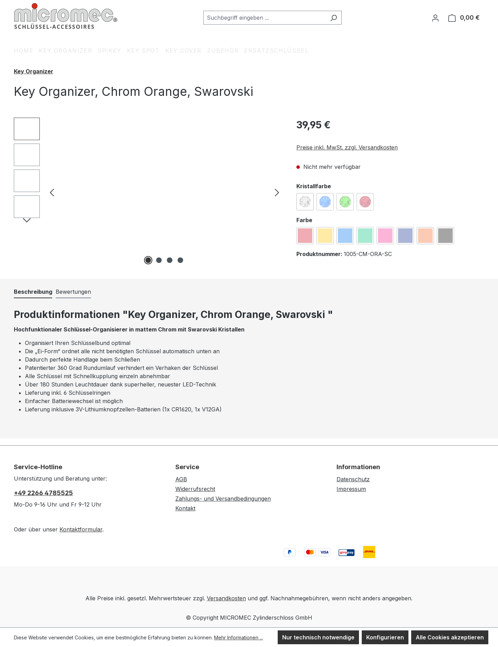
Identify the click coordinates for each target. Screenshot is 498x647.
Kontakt (185, 508)
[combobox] (264, 18)
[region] (148, 192)
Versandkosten (226, 598)
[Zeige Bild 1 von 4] (148, 260)
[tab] (33, 292)
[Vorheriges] (52, 192)
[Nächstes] (277, 192)
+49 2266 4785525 (43, 492)
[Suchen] (333, 18)
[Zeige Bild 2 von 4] (159, 260)
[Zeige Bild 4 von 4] (180, 260)
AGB (181, 479)
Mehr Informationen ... (238, 637)
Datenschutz (353, 479)
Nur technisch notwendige (318, 637)
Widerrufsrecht (195, 488)
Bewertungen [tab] (73, 291)
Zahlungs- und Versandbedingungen (223, 498)
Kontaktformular (80, 529)
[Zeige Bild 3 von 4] (170, 260)
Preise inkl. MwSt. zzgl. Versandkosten (347, 147)
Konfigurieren (385, 637)
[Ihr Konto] (435, 18)
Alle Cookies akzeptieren (450, 637)
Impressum (351, 488)
